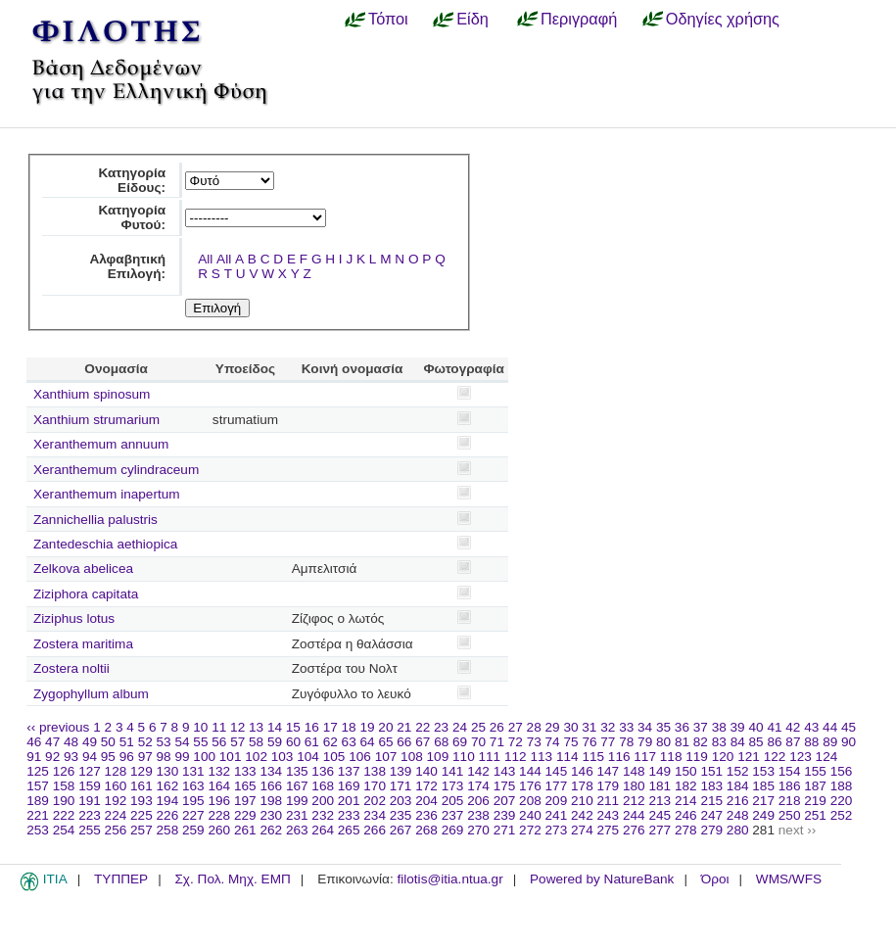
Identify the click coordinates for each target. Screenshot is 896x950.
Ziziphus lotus (74, 618)
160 (116, 786)
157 (37, 786)
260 (219, 830)
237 (453, 815)
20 (385, 727)
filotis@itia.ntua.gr (449, 879)
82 (700, 742)
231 (297, 815)
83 (719, 742)
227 (193, 815)
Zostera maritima (83, 644)
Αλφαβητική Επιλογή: (127, 266)
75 (570, 742)
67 (422, 742)
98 (164, 756)
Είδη (472, 18)
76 (589, 742)
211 (608, 800)
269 (453, 830)
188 (841, 786)
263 (297, 830)
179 (608, 786)
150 (686, 771)
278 (686, 830)
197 (245, 800)
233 (349, 815)
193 (141, 800)
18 (349, 727)
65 (385, 742)
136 (322, 771)
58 (256, 742)
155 (815, 771)
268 (426, 830)
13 (256, 727)
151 (711, 771)
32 (607, 727)
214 (686, 800)
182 (686, 786)
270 (478, 830)
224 (116, 815)
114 (567, 756)
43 (811, 727)
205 (453, 800)
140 (426, 771)
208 (530, 800)
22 (422, 727)
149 (659, 771)
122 (775, 756)
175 (505, 786)
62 (330, 742)
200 (322, 800)
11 (219, 727)
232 (322, 815)
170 (374, 786)
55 (200, 742)
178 (582, 786)
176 (530, 786)
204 (426, 800)
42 (792, 727)
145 (556, 771)
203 (401, 800)
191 (89, 800)
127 (89, 771)
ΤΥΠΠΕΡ (121, 879)
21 (404, 727)
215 (711, 800)
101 (230, 756)
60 (293, 742)
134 (270, 771)
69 (459, 742)
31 (589, 727)
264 (322, 830)
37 (700, 727)
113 (541, 756)
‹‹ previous (57, 727)
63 (349, 742)
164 (219, 786)
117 (645, 756)
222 (64, 815)
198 (270, 800)
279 (711, 830)
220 (841, 800)
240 (530, 815)
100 (204, 756)
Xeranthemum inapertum (106, 494)
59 (274, 742)
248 (738, 815)
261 (245, 830)
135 (297, 771)
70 (478, 742)
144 (530, 771)
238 (478, 815)
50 (108, 742)
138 (374, 771)
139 (401, 771)
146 (582, 771)
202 (374, 800)
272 (530, 830)
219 (815, 800)
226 (168, 815)
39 (738, 727)
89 (830, 742)
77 (607, 742)
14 (274, 727)
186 (789, 786)
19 (366, 727)
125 (37, 771)
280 (738, 830)
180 (634, 786)
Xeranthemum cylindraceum (116, 469)
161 (141, 786)
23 (441, 727)
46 (33, 742)
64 (367, 742)
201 (349, 800)
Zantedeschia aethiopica (105, 544)
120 (723, 756)
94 (89, 756)
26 (497, 727)
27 (515, 727)
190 (64, 800)
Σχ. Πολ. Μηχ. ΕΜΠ (232, 879)
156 (841, 771)
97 (145, 756)
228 (219, 815)
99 (181, 756)
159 (89, 786)
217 (763, 800)
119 (696, 756)
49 (89, 742)
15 (293, 727)
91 (33, 756)
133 (245, 771)
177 (556, 786)
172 (426, 786)
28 (534, 727)
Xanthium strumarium (96, 419)
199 (297, 800)
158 (64, 786)
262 (270, 830)
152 (738, 771)
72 (515, 742)
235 (401, 815)
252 (841, 815)
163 (193, 786)
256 (116, 830)
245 (659, 815)
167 (297, 786)
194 (168, 800)
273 (556, 830)
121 (748, 756)
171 (401, 786)
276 (634, 830)
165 (245, 786)
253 (37, 830)
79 (644, 742)
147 (608, 771)
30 (570, 727)
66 (404, 742)
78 (626, 742)
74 (552, 742)
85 (756, 742)
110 (463, 756)
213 (659, 800)
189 (37, 800)
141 (453, 771)
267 (401, 830)
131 (193, 771)
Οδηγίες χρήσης (722, 18)
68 (441, 742)
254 (64, 830)
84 (738, 742)
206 (478, 800)
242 (582, 815)
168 (322, 786)
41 (774, 727)
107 (386, 756)
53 (164, 742)
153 (763, 771)
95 (108, 756)
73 (534, 742)
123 (800, 756)
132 (219, 771)
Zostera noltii (71, 668)
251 (815, 815)
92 (52, 756)
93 (71, 756)
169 (349, 786)
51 (126, 742)
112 (515, 756)
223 (89, 815)
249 (763, 815)
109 (438, 756)
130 (168, 771)
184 (738, 786)
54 (181, 742)
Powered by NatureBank (602, 879)
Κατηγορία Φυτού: (131, 217)
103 (282, 756)
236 (426, 815)
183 (711, 786)
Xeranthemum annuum (100, 444)
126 (64, 771)
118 (671, 756)
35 (663, 727)
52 (145, 742)
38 (719, 727)
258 (168, 830)
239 (505, 815)
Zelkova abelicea (83, 568)
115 (593, 756)
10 (200, 727)
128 (116, 771)
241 (556, 815)
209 (556, 800)
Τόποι (388, 18)
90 (848, 742)
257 (141, 830)
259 (193, 830)
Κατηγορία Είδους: (131, 180)
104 (308, 756)
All (205, 259)
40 (755, 727)
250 (789, 815)
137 (349, 771)
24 (459, 727)
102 (256, 756)
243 (608, 815)
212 (634, 800)
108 (412, 756)
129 (141, 771)
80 (663, 742)
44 (830, 727)
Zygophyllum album (91, 694)
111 (490, 756)
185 (763, 786)
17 (330, 727)
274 (582, 830)
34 (644, 727)
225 (141, 815)
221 (37, 815)
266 (374, 830)
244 (634, 815)
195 (193, 800)
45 (848, 727)
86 (774, 742)
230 (270, 815)
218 (789, 800)
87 (792, 742)
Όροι (715, 879)
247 (711, 815)
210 (582, 800)
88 (811, 742)
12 (237, 727)
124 (827, 756)
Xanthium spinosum (91, 394)
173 (453, 786)
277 (659, 830)
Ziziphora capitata (85, 594)
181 (659, 786)
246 (686, 815)
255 (89, 830)
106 (360, 756)
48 (71, 742)
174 (478, 786)
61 (312, 742)
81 (682, 742)
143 (505, 771)
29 (552, 727)
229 (245, 815)
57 (237, 742)
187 (815, 786)
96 (126, 756)
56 (219, 742)
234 (374, 815)
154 (789, 771)
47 (52, 742)
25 (478, 727)
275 (608, 830)
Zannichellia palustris (95, 519)
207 (505, 800)
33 (626, 727)
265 (349, 830)
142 (478, 771)
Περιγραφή (579, 18)
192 (116, 800)
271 (505, 830)
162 (168, 786)
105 (334, 756)
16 (312, 727)
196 (219, 800)
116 (619, 756)
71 (497, 742)
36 (682, 727)
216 (738, 800)
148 (634, 771)
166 (270, 786)
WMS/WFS (789, 879)
